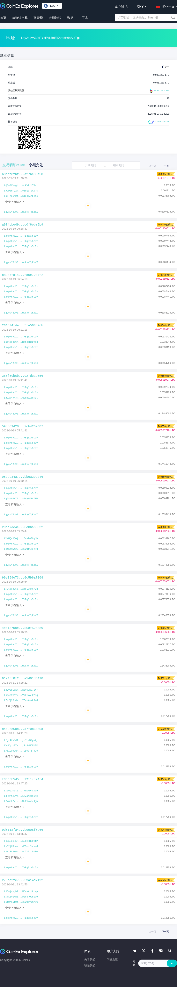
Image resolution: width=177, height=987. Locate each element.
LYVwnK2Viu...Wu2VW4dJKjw (21, 801)
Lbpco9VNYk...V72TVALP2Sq (21, 695)
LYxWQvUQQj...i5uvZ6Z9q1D (21, 538)
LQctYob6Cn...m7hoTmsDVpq (21, 342)
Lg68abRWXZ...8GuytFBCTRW (21, 498)
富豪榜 (38, 17)
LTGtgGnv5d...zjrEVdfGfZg (21, 589)
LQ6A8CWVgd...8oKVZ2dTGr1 (21, 185)
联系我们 (89, 965)
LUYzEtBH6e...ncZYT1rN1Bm (21, 851)
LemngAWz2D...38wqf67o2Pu (21, 549)
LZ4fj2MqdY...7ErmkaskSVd (21, 700)
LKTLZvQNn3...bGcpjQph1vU (21, 897)
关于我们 (89, 959)
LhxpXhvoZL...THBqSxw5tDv (21, 236)
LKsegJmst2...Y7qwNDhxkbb (21, 790)
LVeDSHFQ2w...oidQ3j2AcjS (21, 191)
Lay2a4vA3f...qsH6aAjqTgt (21, 398)
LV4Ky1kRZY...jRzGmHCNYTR (21, 745)
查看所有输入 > (14, 201)
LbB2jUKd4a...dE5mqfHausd (21, 846)
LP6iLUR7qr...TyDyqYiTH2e (21, 751)
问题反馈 (112, 959)
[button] (164, 6)
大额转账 (55, 17)
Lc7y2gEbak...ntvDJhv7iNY (21, 690)
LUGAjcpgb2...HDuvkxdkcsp (21, 891)
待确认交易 (20, 17)
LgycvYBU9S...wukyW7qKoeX (21, 212)
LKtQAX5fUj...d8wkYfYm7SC (21, 902)
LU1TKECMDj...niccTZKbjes (21, 196)
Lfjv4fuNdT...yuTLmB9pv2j (21, 740)
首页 (3, 17)
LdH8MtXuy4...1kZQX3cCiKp (21, 796)
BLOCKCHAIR (159, 90)
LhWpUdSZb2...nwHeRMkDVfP (21, 841)
